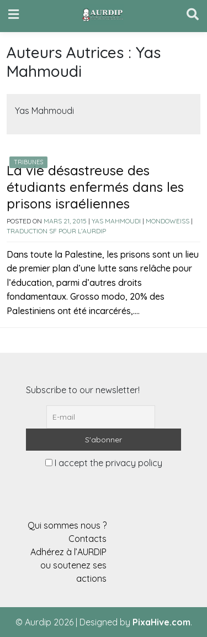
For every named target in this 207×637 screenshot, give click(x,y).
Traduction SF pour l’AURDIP (56, 231)
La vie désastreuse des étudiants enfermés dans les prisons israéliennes (95, 187)
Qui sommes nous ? (67, 525)
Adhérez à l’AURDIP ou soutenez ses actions (68, 565)
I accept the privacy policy (103, 462)
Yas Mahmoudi (116, 221)
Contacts (87, 538)
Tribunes (28, 162)
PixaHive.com (161, 622)
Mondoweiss (167, 221)
